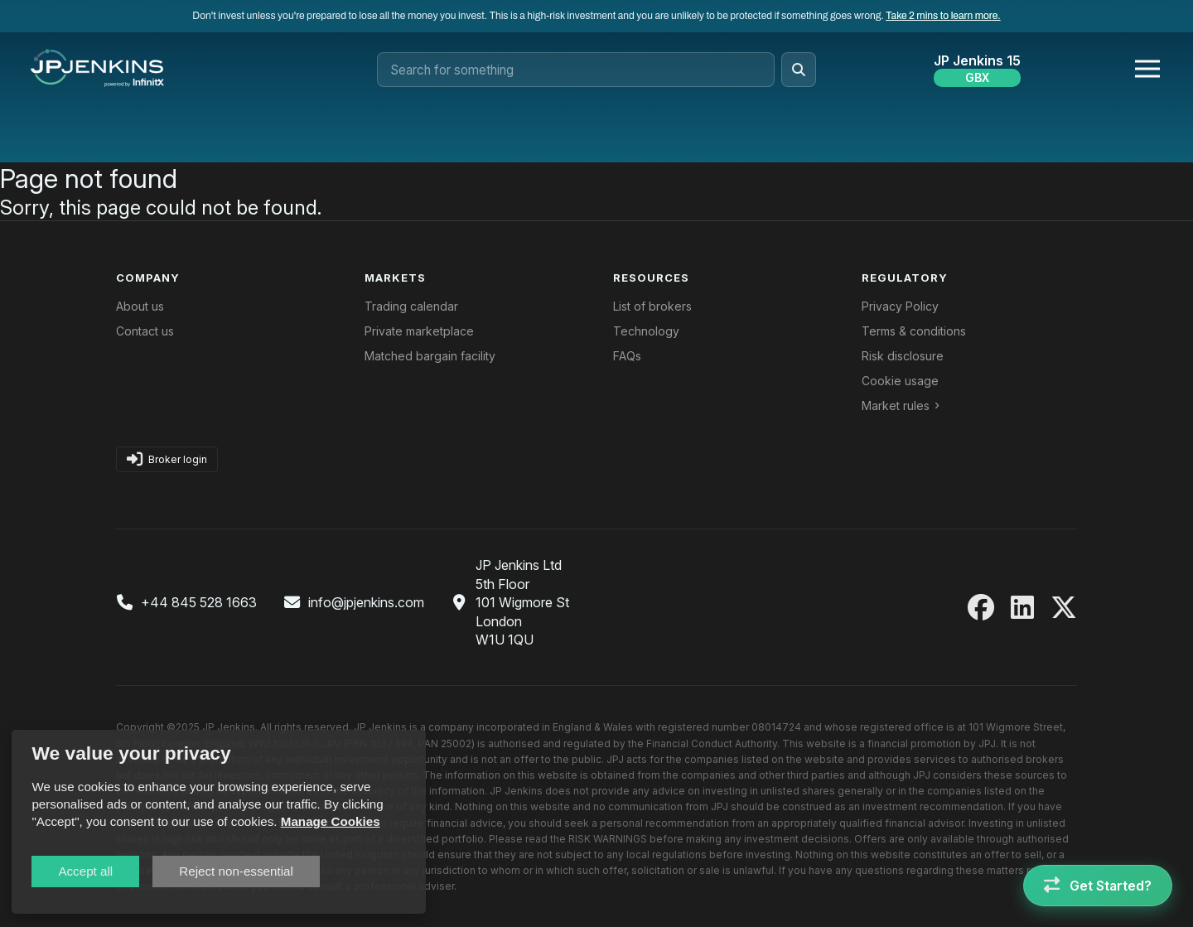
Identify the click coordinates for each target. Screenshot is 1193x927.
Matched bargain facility (430, 356)
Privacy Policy (900, 306)
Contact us (145, 331)
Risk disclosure (903, 356)
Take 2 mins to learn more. (943, 16)
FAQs (627, 356)
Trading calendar (411, 306)
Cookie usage (900, 381)
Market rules (896, 405)
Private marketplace (419, 331)
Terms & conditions (914, 331)
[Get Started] (1097, 885)
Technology (646, 331)
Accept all (85, 871)
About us (140, 306)
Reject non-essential (236, 871)
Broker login (167, 459)
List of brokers (652, 306)
